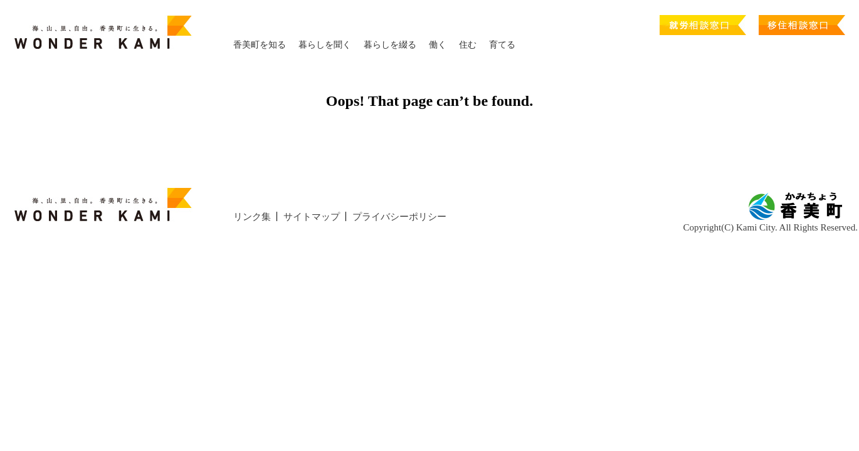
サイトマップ (311, 217)
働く (437, 44)
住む (468, 44)
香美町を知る (259, 44)
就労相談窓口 (703, 21)
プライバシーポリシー (399, 217)
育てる (502, 44)
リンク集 (252, 217)
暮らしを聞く (324, 44)
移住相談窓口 (802, 21)
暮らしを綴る (390, 44)
